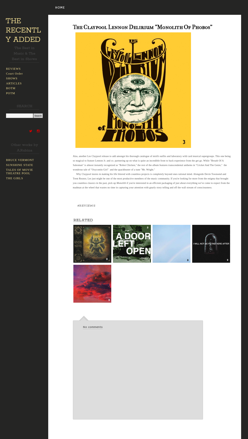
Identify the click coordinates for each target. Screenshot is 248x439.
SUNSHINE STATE (19, 165)
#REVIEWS (86, 206)
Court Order (14, 73)
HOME (60, 8)
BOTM (11, 88)
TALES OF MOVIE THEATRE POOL (19, 171)
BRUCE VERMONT (20, 160)
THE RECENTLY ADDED (23, 30)
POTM (10, 93)
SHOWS (12, 78)
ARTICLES (14, 83)
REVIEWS (13, 68)
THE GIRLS (14, 178)
